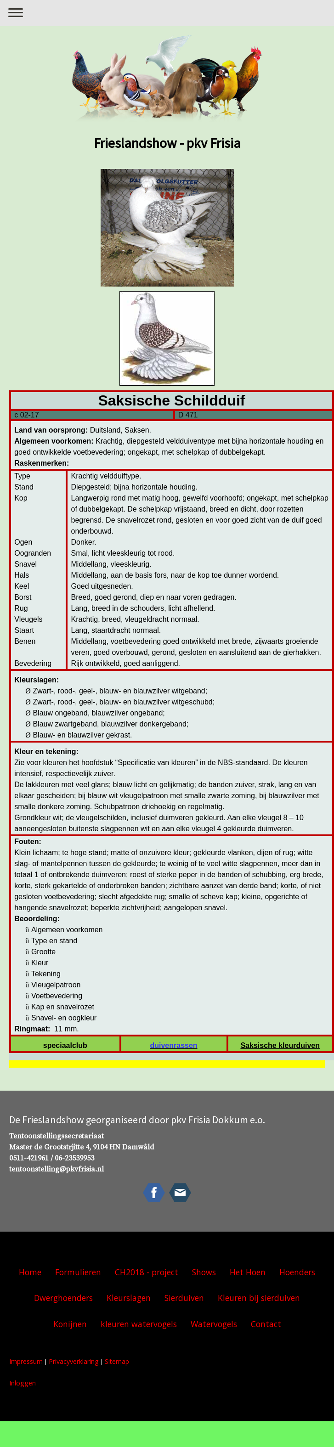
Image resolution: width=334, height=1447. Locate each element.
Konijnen (70, 1323)
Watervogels (214, 1323)
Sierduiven (184, 1297)
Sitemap (117, 1361)
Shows (204, 1272)
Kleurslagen (129, 1297)
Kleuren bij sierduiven (259, 1297)
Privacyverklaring (74, 1361)
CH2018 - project (146, 1272)
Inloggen (22, 1383)
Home (30, 1272)
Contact (266, 1323)
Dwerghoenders (63, 1297)
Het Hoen (248, 1272)
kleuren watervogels (139, 1323)
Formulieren (78, 1272)
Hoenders (297, 1272)
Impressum (26, 1361)
